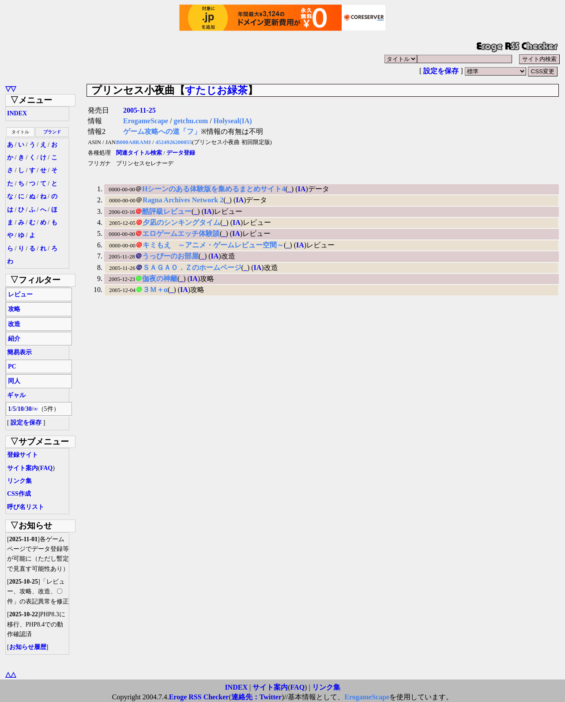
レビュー (20, 294)
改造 (14, 324)
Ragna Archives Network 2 (183, 200)
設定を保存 (441, 71)
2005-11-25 (139, 110)
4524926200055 (173, 142)
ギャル (16, 395)
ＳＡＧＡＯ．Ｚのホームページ (192, 267)
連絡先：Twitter (256, 697)
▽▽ (10, 88)
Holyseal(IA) (233, 121)
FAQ (46, 468)
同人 (14, 381)
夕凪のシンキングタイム (181, 222)
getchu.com (190, 121)
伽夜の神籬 (159, 278)
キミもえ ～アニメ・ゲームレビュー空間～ (213, 245)
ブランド (52, 131)
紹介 (14, 338)
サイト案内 (22, 468)
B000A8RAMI (133, 142)
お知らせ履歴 (27, 647)
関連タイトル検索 (139, 153)
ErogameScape (145, 121)
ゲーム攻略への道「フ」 (162, 131)
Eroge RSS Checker (199, 697)
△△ (10, 674)
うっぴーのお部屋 (170, 256)
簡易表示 (19, 352)
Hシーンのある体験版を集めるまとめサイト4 (213, 189)
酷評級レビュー (167, 211)
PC (12, 366)
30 (29, 409)
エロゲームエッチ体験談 (181, 233)
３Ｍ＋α (155, 289)
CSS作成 (19, 493)
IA (301, 189)
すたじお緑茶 (216, 90)
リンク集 (19, 481)
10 (21, 409)
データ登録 (180, 153)
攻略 (14, 309)
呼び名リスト (25, 507)
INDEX (17, 113)
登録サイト (22, 455)
